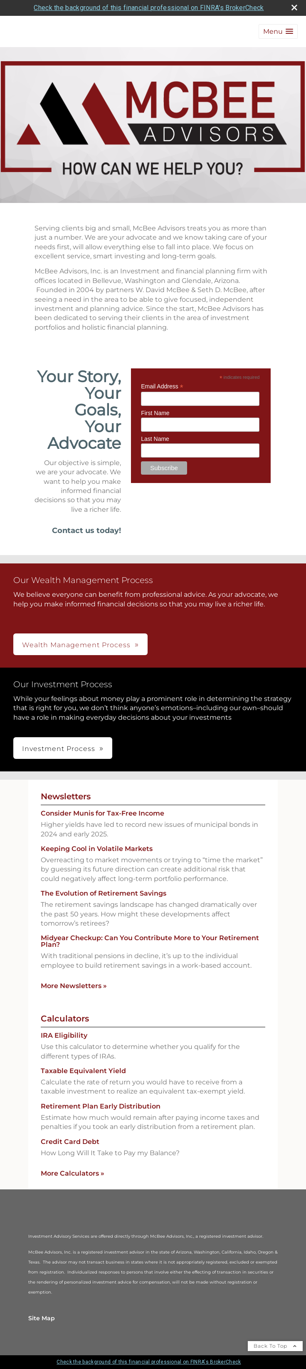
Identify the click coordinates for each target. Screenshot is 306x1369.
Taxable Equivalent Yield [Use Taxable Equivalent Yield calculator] (83, 1071)
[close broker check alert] (294, 7)
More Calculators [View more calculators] (72, 1173)
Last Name (155, 438)
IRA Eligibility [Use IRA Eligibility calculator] (64, 1035)
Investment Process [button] (58, 749)
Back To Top (275, 1346)
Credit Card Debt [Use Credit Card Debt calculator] (70, 1142)
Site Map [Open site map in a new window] (41, 1318)
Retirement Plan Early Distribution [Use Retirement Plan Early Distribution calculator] (100, 1106)
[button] (278, 31)
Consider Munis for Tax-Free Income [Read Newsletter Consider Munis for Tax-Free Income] (102, 813)
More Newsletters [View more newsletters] (74, 986)
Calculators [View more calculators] (65, 1019)
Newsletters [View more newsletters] (66, 796)
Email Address (162, 386)
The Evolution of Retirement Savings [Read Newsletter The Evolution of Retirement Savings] (103, 893)
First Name (155, 413)
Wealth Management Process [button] (76, 645)
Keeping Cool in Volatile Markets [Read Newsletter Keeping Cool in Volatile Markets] (97, 849)
